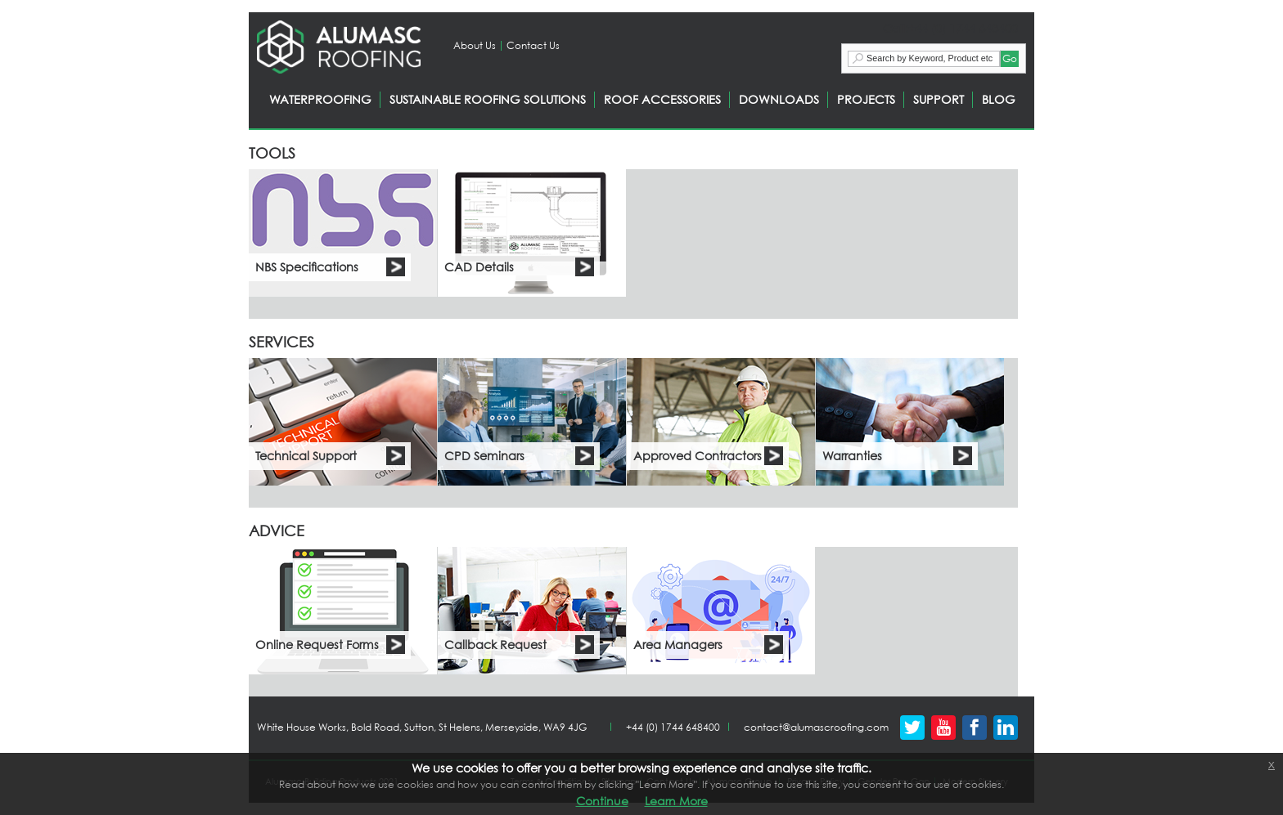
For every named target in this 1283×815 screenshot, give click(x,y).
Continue (602, 801)
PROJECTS (866, 99)
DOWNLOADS (779, 99)
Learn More (676, 801)
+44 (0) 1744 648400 (673, 727)
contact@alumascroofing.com (816, 727)
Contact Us (533, 45)
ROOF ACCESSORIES (662, 99)
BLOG (998, 99)
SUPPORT (938, 99)
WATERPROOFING (320, 99)
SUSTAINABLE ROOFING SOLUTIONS (487, 99)
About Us (474, 45)
